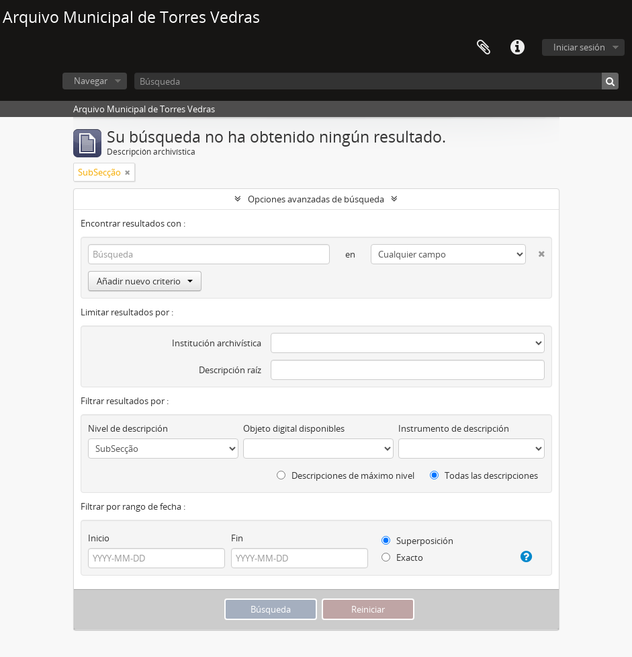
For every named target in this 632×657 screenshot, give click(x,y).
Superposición (417, 541)
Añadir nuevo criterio (145, 281)
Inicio (98, 538)
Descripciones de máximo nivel (345, 475)
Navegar (90, 81)
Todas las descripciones (484, 475)
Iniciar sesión (579, 47)
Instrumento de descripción (453, 428)
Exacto (402, 557)
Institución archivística (216, 343)
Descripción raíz (230, 370)
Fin (237, 538)
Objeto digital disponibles (294, 428)
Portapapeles (483, 48)
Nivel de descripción (128, 428)
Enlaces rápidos (517, 48)
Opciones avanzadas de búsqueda (316, 199)
